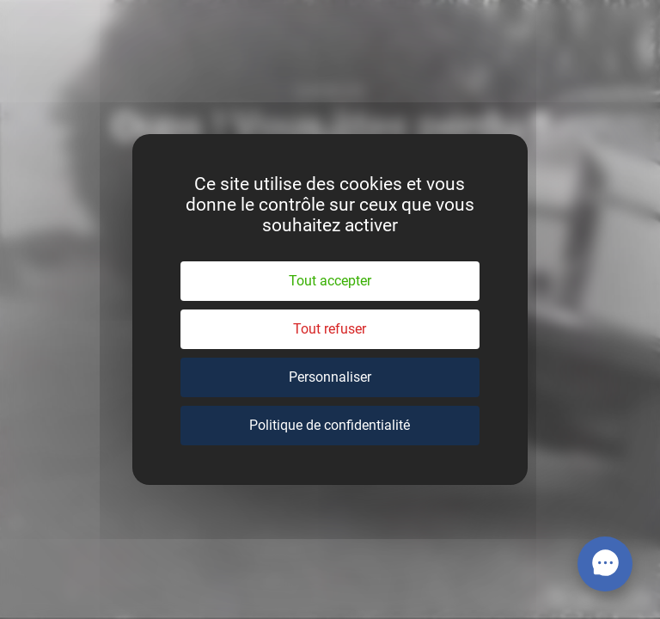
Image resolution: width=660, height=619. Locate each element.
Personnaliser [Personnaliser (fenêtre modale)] (330, 377)
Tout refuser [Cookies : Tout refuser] (329, 329)
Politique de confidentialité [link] (329, 425)
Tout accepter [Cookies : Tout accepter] (330, 281)
